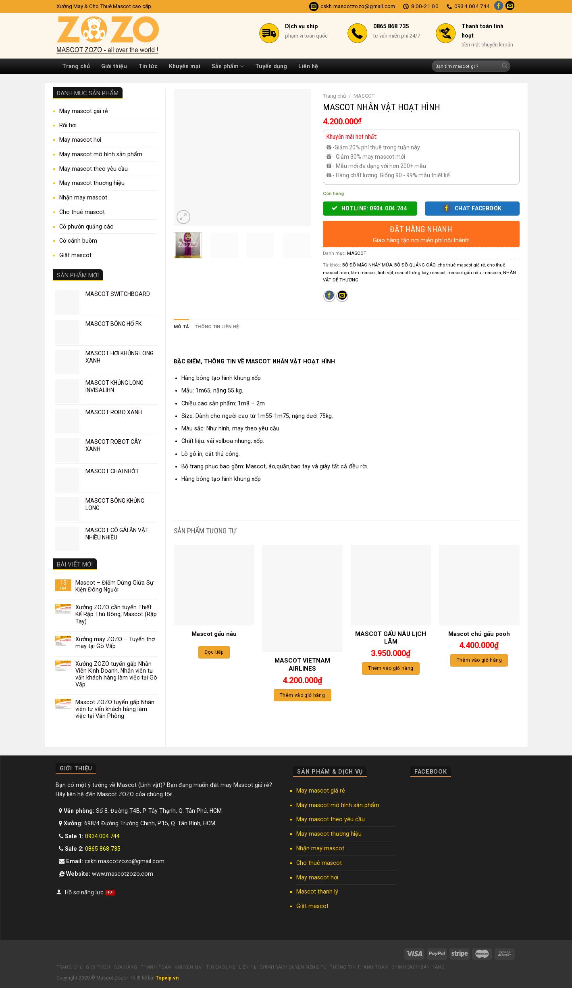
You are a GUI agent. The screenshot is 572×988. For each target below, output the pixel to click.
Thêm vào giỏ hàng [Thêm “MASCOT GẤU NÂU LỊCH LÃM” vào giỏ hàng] (390, 668)
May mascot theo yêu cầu (93, 169)
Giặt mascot (75, 255)
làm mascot (363, 272)
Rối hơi (68, 125)
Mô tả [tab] (181, 326)
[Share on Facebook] (329, 296)
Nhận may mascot (83, 197)
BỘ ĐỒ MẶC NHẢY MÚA (367, 265)
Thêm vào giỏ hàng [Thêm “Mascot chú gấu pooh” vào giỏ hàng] (479, 660)
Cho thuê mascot (82, 212)
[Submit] (504, 66)
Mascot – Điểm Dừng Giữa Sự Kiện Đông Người (114, 586)
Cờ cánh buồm (78, 240)
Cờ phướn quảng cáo (86, 226)
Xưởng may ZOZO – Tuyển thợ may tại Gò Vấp (115, 642)
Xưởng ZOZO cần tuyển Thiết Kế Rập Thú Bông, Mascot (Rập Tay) (116, 614)
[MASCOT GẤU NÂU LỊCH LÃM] (391, 585)
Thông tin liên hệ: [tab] (217, 326)
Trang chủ (76, 66)
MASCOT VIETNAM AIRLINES (302, 664)
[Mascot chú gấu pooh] (479, 585)
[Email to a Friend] (342, 296)
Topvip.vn (167, 978)
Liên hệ (308, 66)
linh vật (385, 272)
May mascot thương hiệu (92, 183)
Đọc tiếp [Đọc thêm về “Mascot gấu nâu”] (213, 652)
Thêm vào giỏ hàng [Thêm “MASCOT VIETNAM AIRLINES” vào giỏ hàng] (302, 695)
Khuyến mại (184, 66)
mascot (437, 272)
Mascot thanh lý (317, 891)
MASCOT (364, 96)
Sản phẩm (228, 66)
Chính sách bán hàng (418, 967)
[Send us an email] (509, 6)
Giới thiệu (114, 66)
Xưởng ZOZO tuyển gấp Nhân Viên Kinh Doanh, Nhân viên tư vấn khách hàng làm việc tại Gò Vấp (116, 674)
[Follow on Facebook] (498, 6)
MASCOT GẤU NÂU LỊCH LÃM (390, 638)
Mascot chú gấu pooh (479, 634)
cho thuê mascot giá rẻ (461, 265)
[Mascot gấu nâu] (214, 585)
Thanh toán (156, 967)
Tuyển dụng (271, 66)
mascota (492, 272)
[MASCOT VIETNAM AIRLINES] (302, 598)
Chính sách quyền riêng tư (293, 967)
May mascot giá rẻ (83, 111)
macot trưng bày (411, 272)
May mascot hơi (80, 139)
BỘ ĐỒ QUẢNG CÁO (414, 265)
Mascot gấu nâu (214, 634)
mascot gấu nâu (464, 272)
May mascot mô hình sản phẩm (100, 154)
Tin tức (148, 66)
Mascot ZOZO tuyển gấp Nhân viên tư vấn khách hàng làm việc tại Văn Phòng (114, 709)
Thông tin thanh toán (359, 967)
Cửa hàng (125, 967)
